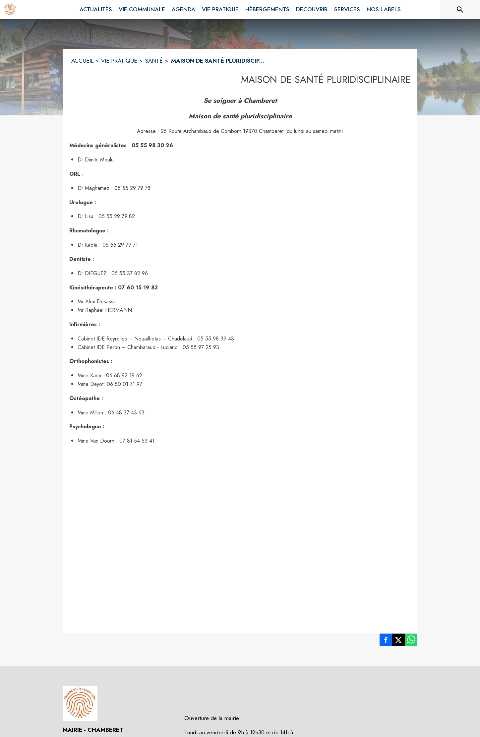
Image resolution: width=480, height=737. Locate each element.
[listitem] (386, 641)
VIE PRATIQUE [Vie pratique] (119, 61)
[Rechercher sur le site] (460, 9)
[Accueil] (10, 9)
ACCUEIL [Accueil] (82, 61)
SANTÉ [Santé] (154, 61)
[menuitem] (95, 9)
